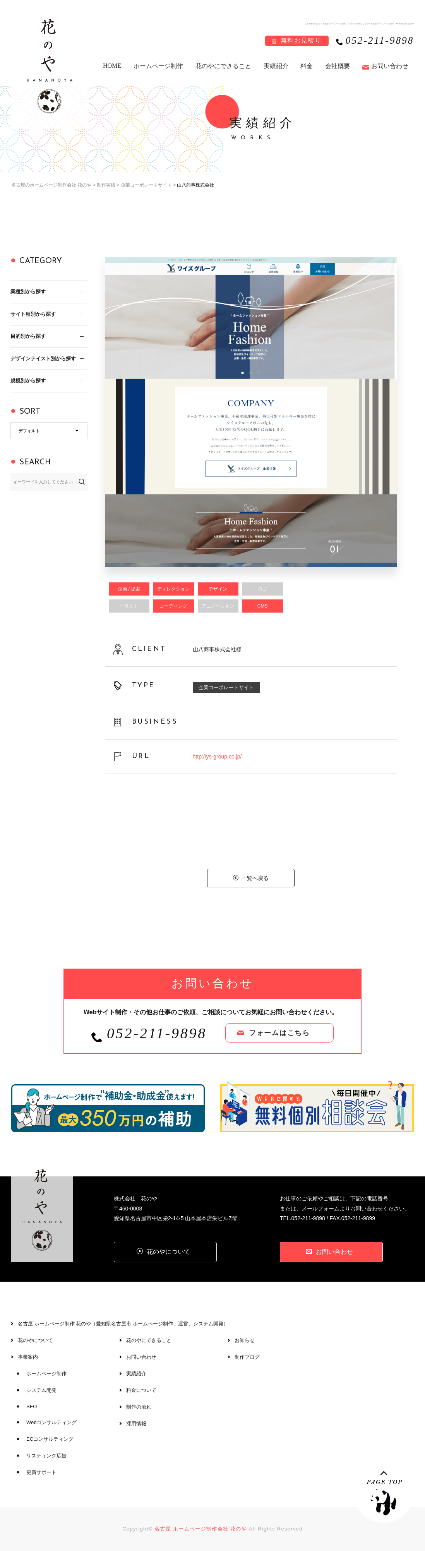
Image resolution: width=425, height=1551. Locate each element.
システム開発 (41, 1390)
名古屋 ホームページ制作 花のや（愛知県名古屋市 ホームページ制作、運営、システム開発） (123, 1324)
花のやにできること (223, 66)
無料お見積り (301, 40)
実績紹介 (276, 66)
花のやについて (35, 1340)
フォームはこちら (279, 1033)
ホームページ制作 (158, 66)
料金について (141, 1390)
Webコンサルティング (51, 1422)
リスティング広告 (46, 1456)
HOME (112, 65)
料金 (306, 66)
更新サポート (41, 1472)
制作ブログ (247, 1357)
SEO (31, 1406)
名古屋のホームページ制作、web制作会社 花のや (392, 23)
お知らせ (245, 1340)
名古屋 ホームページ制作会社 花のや (200, 1529)
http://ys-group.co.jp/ (217, 756)
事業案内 (28, 1357)
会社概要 (337, 66)
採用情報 (136, 1423)
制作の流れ (138, 1407)
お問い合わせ (389, 66)
